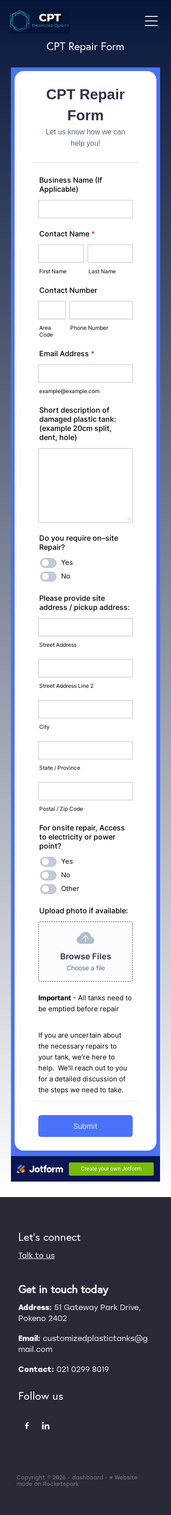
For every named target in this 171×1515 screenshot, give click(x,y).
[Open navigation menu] (151, 21)
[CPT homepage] (75, 21)
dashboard (87, 1477)
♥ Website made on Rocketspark (77, 1480)
